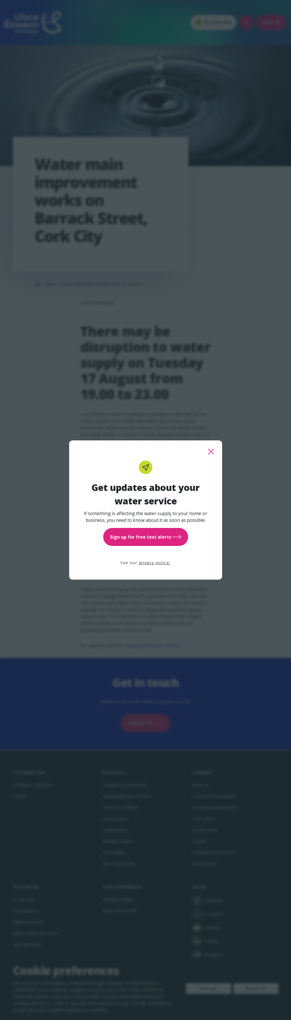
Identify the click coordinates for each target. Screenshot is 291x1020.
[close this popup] (211, 451)
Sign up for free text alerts (145, 537)
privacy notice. (155, 562)
